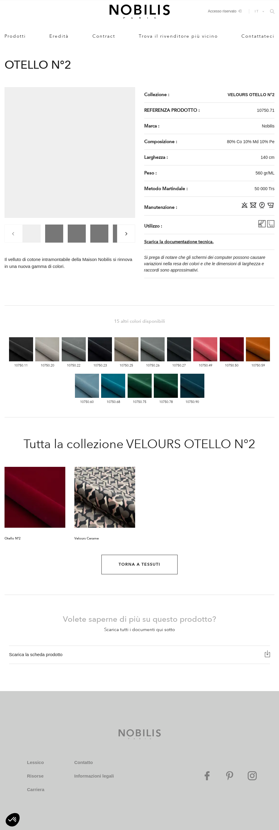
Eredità (59, 36)
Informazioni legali (94, 775)
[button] (12, 820)
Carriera (36, 789)
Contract (103, 36)
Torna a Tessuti (139, 564)
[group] (32, 234)
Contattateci (257, 36)
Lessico (35, 762)
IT (257, 11)
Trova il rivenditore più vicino (178, 36)
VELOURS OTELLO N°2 (251, 94)
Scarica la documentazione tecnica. (179, 242)
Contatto (83, 762)
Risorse (35, 775)
